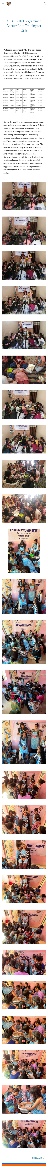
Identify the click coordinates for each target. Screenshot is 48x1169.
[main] (24, 26)
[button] (3, 3)
